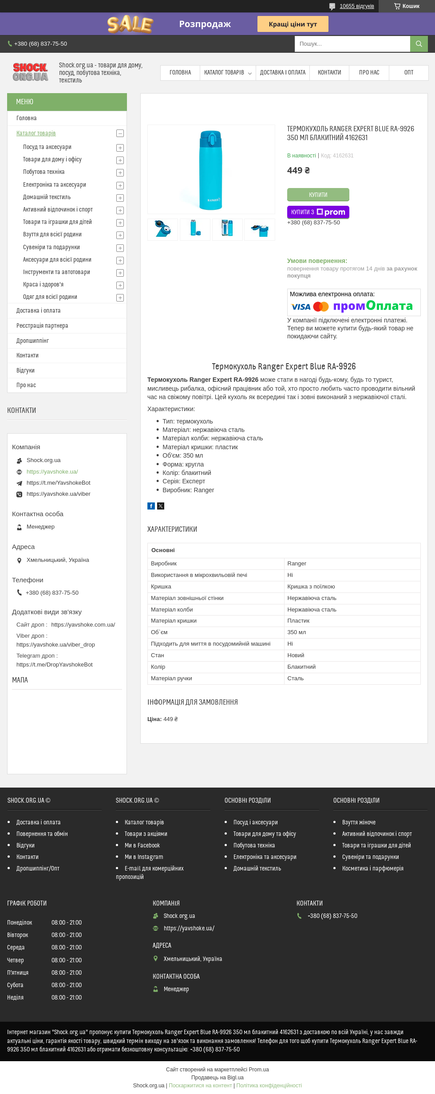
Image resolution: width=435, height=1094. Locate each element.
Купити (318, 195)
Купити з (318, 212)
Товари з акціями (146, 834)
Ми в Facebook (142, 845)
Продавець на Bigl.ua (217, 1077)
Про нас (369, 72)
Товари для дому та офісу (264, 834)
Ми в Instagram (144, 857)
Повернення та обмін (42, 834)
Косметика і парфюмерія (372, 868)
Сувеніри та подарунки (51, 247)
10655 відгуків (357, 6)
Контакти (329, 72)
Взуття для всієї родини (52, 234)
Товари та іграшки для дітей (57, 222)
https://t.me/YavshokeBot (59, 482)
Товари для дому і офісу (52, 159)
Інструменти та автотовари (56, 272)
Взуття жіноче (359, 822)
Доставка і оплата (282, 72)
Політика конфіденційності (269, 1085)
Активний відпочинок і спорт (58, 209)
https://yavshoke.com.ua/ (83, 624)
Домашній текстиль (47, 197)
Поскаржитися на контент (200, 1085)
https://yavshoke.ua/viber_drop (55, 644)
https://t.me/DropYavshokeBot (54, 664)
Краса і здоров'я (43, 284)
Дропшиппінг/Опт (37, 868)
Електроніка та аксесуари (54, 184)
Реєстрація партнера (42, 325)
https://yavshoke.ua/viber (59, 493)
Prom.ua (259, 1070)
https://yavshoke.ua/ (52, 471)
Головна (180, 72)
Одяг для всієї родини (50, 297)
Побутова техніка (44, 172)
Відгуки (25, 370)
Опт (408, 72)
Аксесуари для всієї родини (57, 259)
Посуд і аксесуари (255, 822)
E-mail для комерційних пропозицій (150, 873)
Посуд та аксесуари (47, 147)
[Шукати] (419, 44)
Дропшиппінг (32, 341)
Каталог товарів (224, 72)
